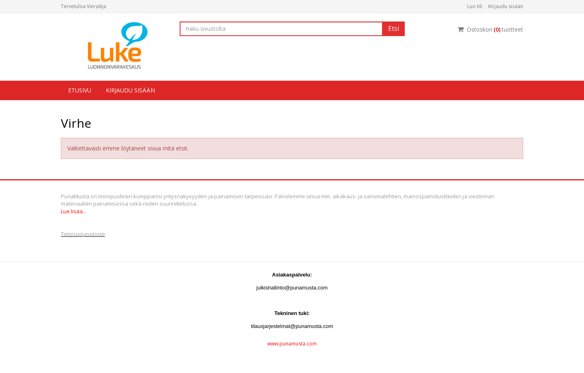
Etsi (393, 28)
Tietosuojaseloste (83, 234)
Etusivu (79, 90)
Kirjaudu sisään (505, 6)
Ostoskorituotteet (490, 29)
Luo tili (474, 6)
